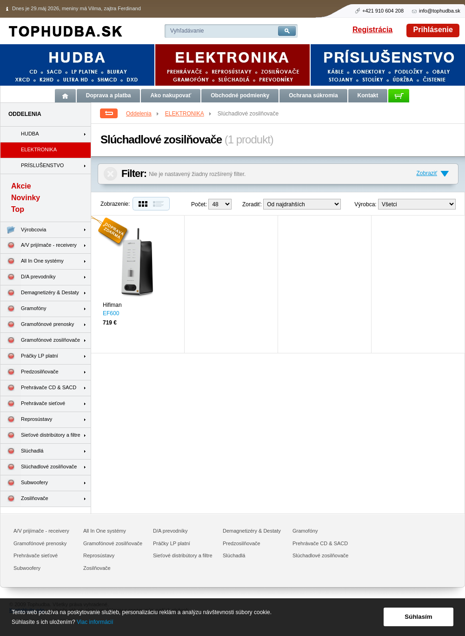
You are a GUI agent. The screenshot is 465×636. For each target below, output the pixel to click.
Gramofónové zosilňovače (40, 340)
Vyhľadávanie (187, 30)
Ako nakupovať (170, 95)
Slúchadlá (21, 451)
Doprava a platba (108, 95)
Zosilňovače (24, 499)
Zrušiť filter (110, 174)
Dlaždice (142, 203)
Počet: (199, 204)
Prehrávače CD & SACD (38, 388)
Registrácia (372, 30)
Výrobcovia (23, 229)
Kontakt (368, 95)
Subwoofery (24, 483)
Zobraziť (426, 173)
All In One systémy (32, 261)
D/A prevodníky (28, 277)
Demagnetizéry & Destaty (39, 293)
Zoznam (160, 203)
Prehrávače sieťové (32, 404)
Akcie (21, 186)
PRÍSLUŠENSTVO (42, 165)
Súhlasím (418, 616)
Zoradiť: (252, 204)
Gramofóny (23, 309)
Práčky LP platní (29, 356)
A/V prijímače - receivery (38, 245)
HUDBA (30, 133)
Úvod (65, 95)
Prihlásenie (433, 30)
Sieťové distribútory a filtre (40, 435)
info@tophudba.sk (439, 11)
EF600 (111, 313)
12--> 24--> (220, 204)
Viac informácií (95, 622)
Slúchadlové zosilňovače (38, 467)
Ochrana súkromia (313, 95)
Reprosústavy (26, 419)
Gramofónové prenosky (37, 324)
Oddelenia (143, 113)
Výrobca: (365, 204)
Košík (398, 95)
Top (17, 209)
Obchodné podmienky (240, 95)
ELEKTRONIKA (189, 113)
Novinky (25, 198)
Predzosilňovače (29, 372)
